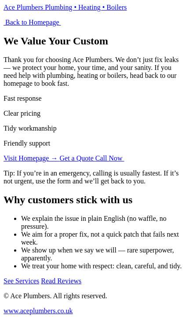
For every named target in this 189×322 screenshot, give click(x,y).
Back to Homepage (32, 22)
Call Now (109, 158)
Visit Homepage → (31, 158)
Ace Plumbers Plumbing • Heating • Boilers (65, 7)
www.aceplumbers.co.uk (38, 311)
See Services (21, 281)
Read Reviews (61, 281)
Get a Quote (77, 158)
